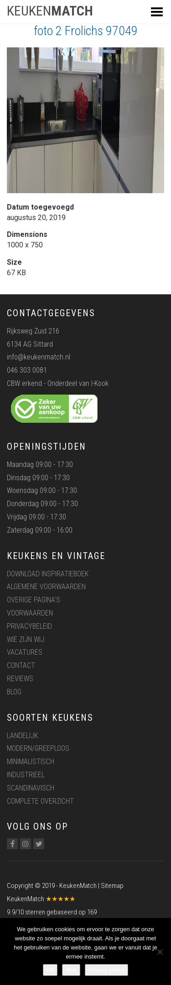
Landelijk (22, 735)
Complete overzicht (40, 801)
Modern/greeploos (38, 748)
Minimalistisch (30, 761)
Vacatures (24, 652)
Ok (50, 969)
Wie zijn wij (25, 639)
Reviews (20, 678)
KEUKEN (50, 11)
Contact (21, 665)
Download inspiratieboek (47, 573)
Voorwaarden (30, 613)
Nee (71, 969)
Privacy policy (106, 969)
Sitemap (112, 886)
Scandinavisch (30, 788)
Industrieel (26, 774)
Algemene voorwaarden (46, 586)
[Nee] (159, 951)
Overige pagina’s (33, 599)
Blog (14, 691)
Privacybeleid (29, 626)
